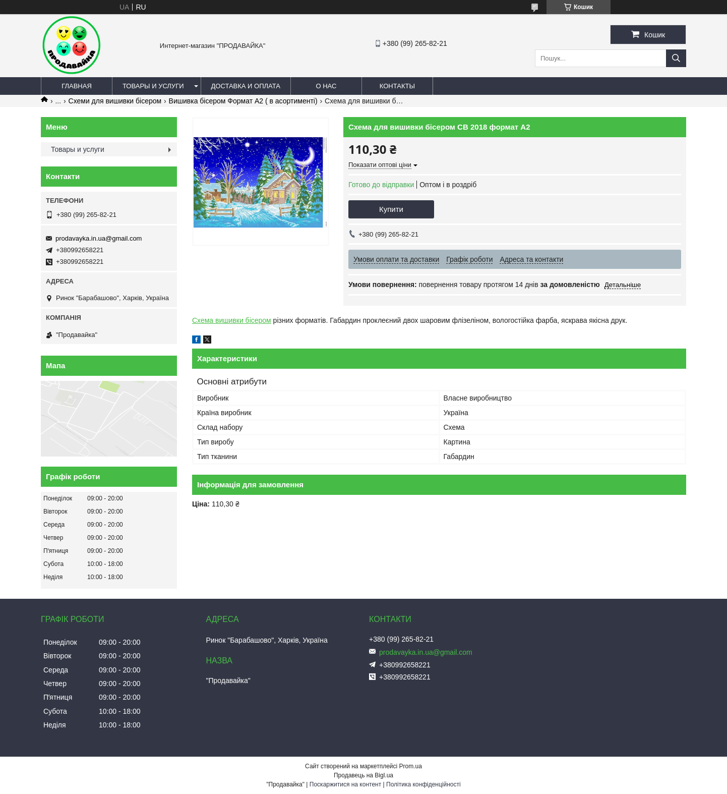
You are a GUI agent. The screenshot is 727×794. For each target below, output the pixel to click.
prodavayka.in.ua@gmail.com (98, 238)
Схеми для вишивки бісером (115, 101)
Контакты (397, 86)
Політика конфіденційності (423, 784)
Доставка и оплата (245, 86)
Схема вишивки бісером (231, 320)
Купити (391, 209)
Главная (77, 86)
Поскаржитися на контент (345, 784)
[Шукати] (676, 58)
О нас (326, 86)
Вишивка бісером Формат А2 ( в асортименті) (243, 101)
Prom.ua (410, 766)
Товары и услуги (153, 86)
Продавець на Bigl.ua (363, 775)
